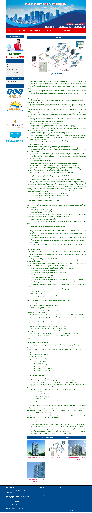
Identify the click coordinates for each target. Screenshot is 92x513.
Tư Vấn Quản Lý (11, 75)
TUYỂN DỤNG (47, 30)
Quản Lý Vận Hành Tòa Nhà (14, 64)
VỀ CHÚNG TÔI (35, 30)
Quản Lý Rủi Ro (11, 67)
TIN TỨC (58, 30)
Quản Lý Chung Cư (12, 69)
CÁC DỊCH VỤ (12, 30)
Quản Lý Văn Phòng (12, 72)
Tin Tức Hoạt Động (12, 81)
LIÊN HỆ (67, 30)
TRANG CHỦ (23, 30)
